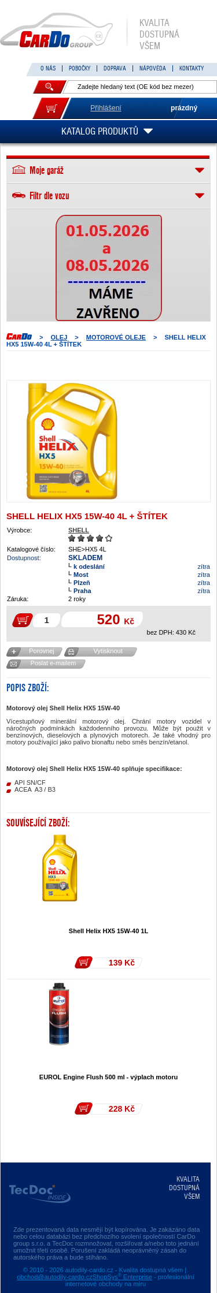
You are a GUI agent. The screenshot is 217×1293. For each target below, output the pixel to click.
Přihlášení (105, 108)
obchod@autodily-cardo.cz (54, 1276)
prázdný (184, 108)
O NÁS (48, 68)
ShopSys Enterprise (122, 1276)
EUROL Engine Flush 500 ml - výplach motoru (108, 1077)
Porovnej (41, 650)
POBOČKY (79, 68)
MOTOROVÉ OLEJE (116, 337)
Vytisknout (107, 650)
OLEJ (59, 337)
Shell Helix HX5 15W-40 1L (108, 930)
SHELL (78, 530)
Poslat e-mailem (53, 662)
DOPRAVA (115, 68)
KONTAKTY (191, 68)
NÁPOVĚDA (152, 68)
